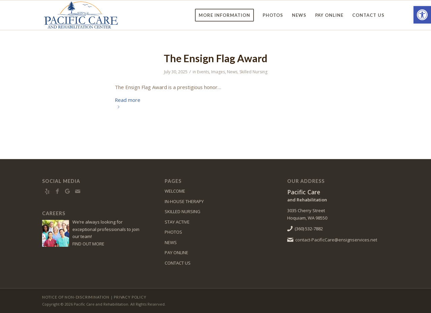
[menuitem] (224, 15)
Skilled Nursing (253, 72)
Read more (127, 102)
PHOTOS (173, 232)
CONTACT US (178, 263)
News (232, 72)
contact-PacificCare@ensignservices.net (336, 240)
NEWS (171, 242)
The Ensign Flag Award (215, 58)
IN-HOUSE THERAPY (184, 201)
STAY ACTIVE (177, 222)
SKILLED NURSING (182, 211)
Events (203, 72)
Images (218, 72)
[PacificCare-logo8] (88, 15)
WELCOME (175, 191)
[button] (422, 15)
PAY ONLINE (176, 252)
